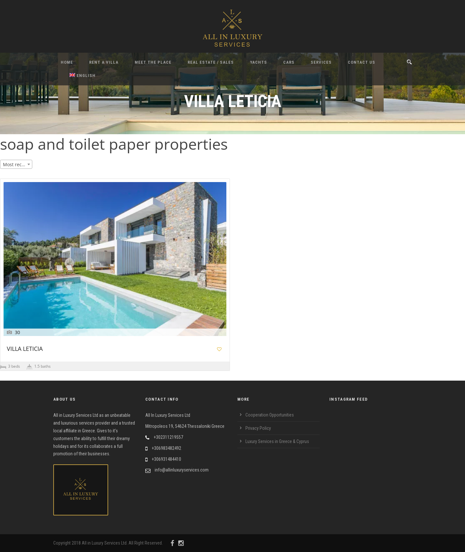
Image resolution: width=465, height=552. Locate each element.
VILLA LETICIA (25, 349)
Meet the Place (153, 62)
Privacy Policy (258, 428)
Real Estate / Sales (211, 62)
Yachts (258, 62)
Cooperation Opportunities (269, 414)
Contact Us (361, 62)
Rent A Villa (104, 62)
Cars (288, 62)
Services (321, 62)
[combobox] (16, 164)
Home (67, 62)
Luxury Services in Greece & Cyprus (277, 441)
